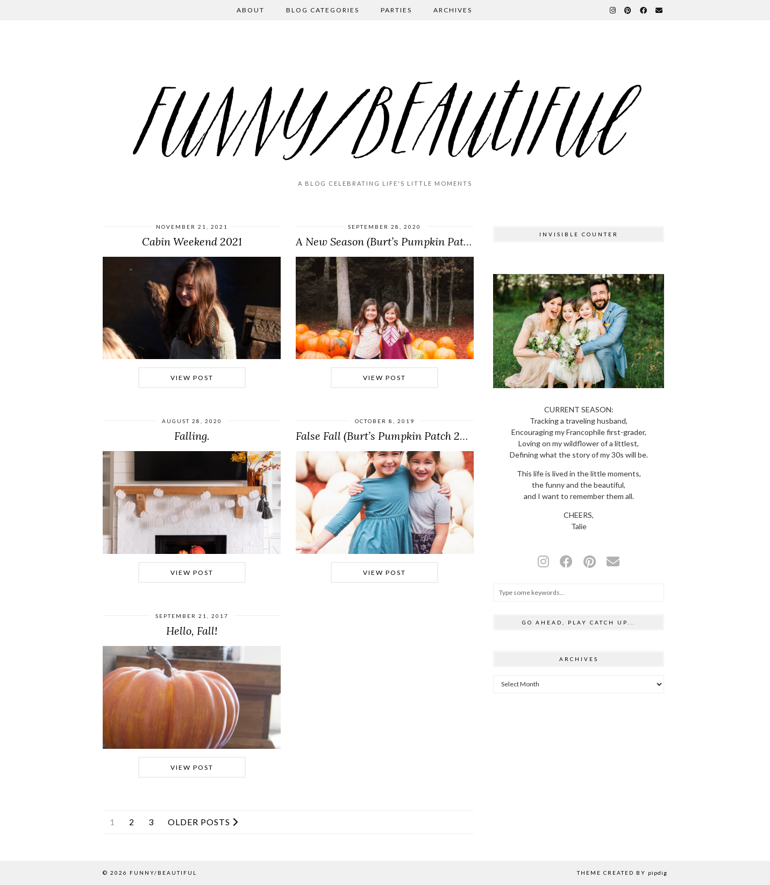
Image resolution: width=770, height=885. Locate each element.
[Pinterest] (628, 10)
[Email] (659, 10)
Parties (396, 10)
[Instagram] (613, 10)
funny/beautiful (163, 872)
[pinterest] (589, 561)
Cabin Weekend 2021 (192, 241)
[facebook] (566, 561)
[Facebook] (644, 10)
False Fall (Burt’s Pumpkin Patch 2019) (387, 436)
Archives (452, 10)
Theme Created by (622, 872)
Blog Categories (322, 10)
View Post (191, 378)
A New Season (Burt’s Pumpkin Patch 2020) (400, 241)
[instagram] (543, 561)
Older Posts (203, 822)
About (251, 10)
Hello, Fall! (191, 630)
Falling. (192, 436)
